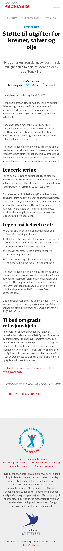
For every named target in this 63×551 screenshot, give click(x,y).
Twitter (32, 85)
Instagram (15, 85)
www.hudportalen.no (14, 462)
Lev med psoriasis (30, 18)
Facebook (49, 85)
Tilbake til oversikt (23, 394)
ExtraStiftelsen (31, 545)
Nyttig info (50, 18)
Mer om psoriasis (43, 465)
